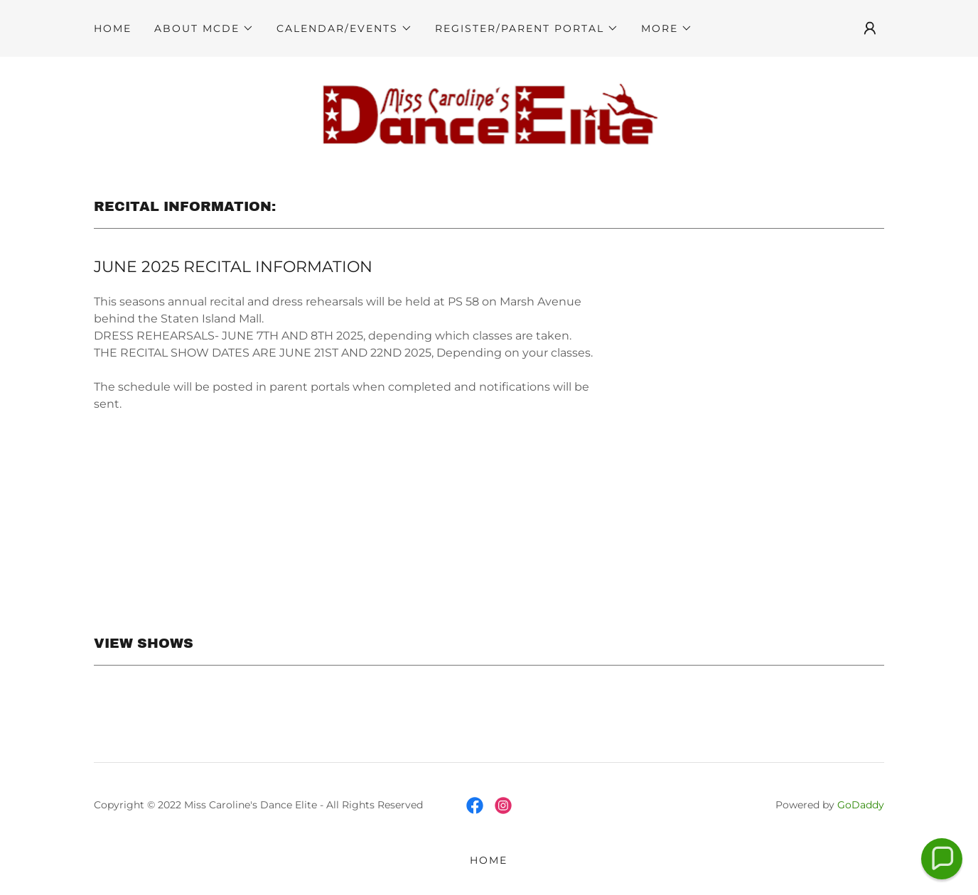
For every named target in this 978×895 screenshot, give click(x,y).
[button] (204, 28)
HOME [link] (112, 28)
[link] (489, 112)
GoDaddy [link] (860, 804)
